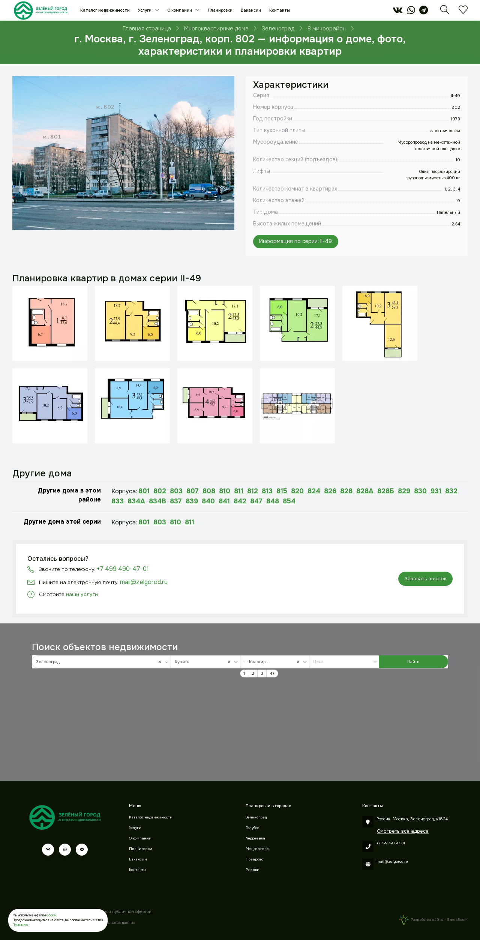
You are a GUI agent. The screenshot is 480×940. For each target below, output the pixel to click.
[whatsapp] (411, 12)
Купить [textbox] (204, 662)
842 (240, 501)
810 (224, 491)
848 (272, 501)
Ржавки (253, 870)
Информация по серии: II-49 (295, 241)
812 (252, 491)
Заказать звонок (426, 578)
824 (314, 491)
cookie (51, 915)
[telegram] (423, 12)
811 (238, 491)
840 (208, 501)
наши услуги (82, 594)
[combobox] (101, 662)
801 (144, 491)
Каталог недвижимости (105, 10)
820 (297, 491)
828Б (385, 491)
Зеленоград (256, 817)
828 (346, 491)
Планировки (220, 10)
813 (267, 491)
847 (256, 501)
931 (435, 491)
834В (157, 501)
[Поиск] (444, 12)
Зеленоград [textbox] (100, 662)
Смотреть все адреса (403, 831)
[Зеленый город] (40, 10)
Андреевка (255, 838)
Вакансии (251, 10)
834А (136, 501)
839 (192, 501)
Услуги (145, 10)
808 (208, 491)
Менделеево (257, 849)
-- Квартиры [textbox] (273, 662)
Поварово (254, 859)
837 (176, 501)
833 (117, 501)
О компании (180, 10)
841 (224, 501)
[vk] (398, 12)
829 (404, 491)
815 (281, 491)
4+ (272, 673)
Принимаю (20, 925)
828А (365, 491)
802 (159, 491)
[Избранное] (463, 12)
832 (451, 491)
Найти (413, 661)
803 (176, 491)
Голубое (253, 828)
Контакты (279, 10)
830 (420, 491)
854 (289, 501)
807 (192, 491)
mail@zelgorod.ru (144, 582)
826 (330, 491)
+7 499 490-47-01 (123, 569)
